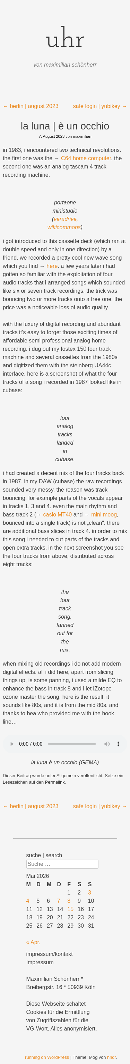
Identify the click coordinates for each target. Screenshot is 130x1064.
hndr (111, 1057)
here (52, 266)
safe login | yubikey (100, 106)
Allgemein (66, 775)
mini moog (104, 515)
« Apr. (33, 942)
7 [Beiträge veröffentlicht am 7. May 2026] (58, 901)
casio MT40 (57, 515)
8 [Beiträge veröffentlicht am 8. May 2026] (68, 901)
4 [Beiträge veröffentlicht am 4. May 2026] (27, 901)
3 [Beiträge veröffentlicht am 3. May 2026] (89, 893)
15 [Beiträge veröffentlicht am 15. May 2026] (70, 909)
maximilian (82, 136)
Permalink (55, 782)
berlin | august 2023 (31, 106)
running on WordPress (47, 1057)
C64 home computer (86, 158)
